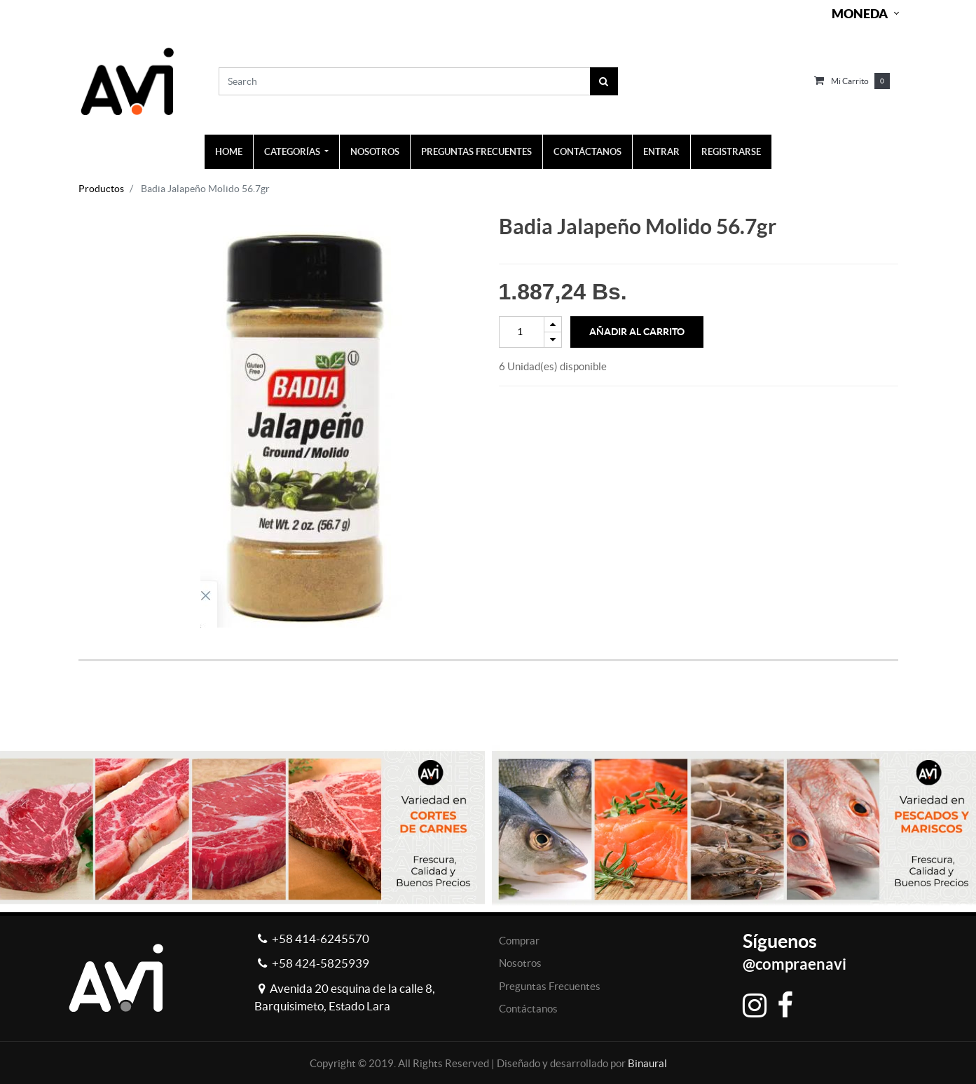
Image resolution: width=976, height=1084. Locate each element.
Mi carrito (850, 81)
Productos (101, 188)
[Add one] (552, 324)
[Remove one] (552, 339)
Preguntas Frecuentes (549, 986)
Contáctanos (528, 1009)
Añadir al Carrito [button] (637, 331)
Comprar (519, 941)
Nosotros (520, 963)
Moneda (860, 13)
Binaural (647, 1063)
